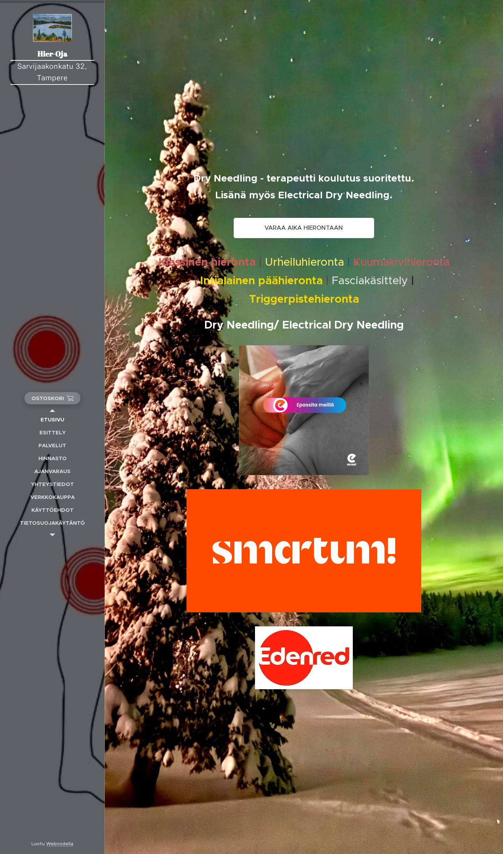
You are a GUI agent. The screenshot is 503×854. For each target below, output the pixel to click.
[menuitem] (52, 419)
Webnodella (59, 844)
